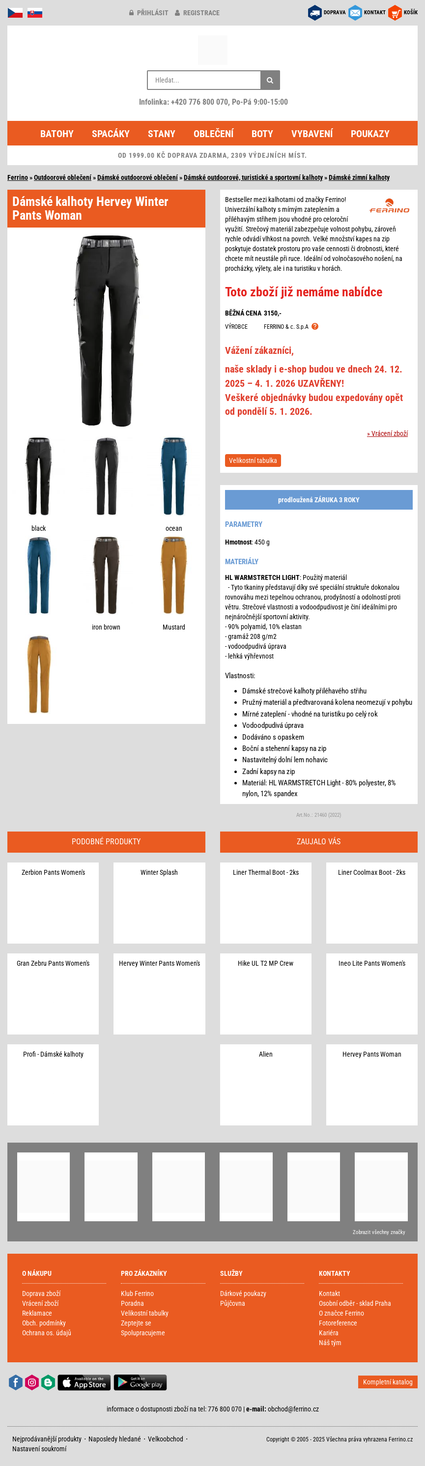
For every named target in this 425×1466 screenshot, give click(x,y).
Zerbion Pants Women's (53, 872)
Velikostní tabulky (145, 1313)
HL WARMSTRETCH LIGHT (262, 577)
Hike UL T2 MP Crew (265, 963)
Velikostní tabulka (253, 460)
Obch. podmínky (44, 1323)
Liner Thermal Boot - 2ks (266, 872)
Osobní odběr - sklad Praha (355, 1303)
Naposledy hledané (114, 1439)
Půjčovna (232, 1303)
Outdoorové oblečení (62, 177)
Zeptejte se (136, 1323)
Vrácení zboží (40, 1303)
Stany (161, 134)
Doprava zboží (41, 1293)
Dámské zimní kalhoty (359, 177)
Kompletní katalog (388, 1382)
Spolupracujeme (143, 1333)
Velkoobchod (165, 1439)
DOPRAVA (335, 12)
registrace (197, 13)
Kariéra (329, 1333)
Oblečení (213, 134)
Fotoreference (338, 1323)
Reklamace (37, 1313)
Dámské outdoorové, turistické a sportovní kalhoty (253, 177)
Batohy (57, 134)
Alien (266, 1054)
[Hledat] (270, 80)
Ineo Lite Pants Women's (372, 963)
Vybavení (312, 134)
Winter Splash (159, 872)
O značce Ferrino (341, 1313)
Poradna (132, 1303)
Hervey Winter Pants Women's (159, 963)
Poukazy (370, 134)
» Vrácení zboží (387, 433)
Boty (262, 134)
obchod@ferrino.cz (293, 1409)
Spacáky (111, 134)
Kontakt (329, 1293)
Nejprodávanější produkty (47, 1439)
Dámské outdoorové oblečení (137, 177)
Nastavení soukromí (39, 1449)
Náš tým (330, 1343)
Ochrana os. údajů (46, 1333)
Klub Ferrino (137, 1293)
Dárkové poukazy (243, 1293)
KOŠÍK (411, 12)
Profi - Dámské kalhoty (53, 1054)
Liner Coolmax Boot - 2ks (371, 872)
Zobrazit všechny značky (379, 1232)
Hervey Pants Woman (371, 1054)
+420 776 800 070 (199, 102)
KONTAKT (375, 12)
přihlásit (149, 13)
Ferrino (17, 177)
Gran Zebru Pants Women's (53, 963)
